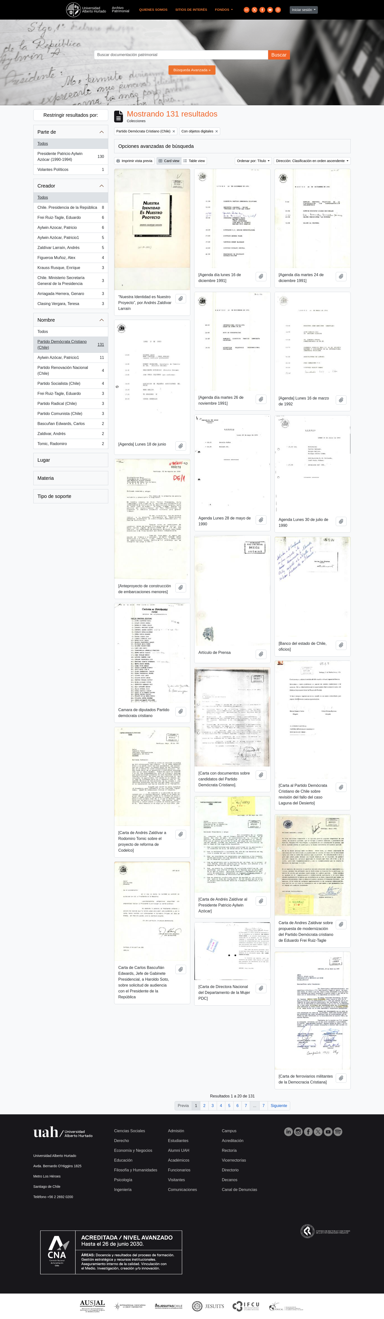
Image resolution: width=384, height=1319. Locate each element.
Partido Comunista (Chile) (70, 415)
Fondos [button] (222, 10)
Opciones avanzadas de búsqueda (156, 146)
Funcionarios (179, 1170)
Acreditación (232, 1141)
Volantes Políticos (70, 171)
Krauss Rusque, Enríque (70, 269)
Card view (169, 161)
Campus (229, 1131)
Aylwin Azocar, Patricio (70, 229)
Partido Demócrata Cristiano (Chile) (70, 345)
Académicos (178, 1160)
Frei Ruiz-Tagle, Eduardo (70, 219)
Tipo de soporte (54, 496)
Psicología (123, 1180)
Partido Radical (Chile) (70, 405)
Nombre (46, 320)
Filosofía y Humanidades (135, 1170)
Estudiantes (178, 1141)
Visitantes (176, 1180)
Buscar (279, 55)
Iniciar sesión (302, 10)
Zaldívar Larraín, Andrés (70, 249)
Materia (45, 478)
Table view (194, 161)
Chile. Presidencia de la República (70, 208)
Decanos (229, 1180)
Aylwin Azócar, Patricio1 (70, 239)
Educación (123, 1160)
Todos (42, 143)
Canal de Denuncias (239, 1190)
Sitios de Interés (191, 10)
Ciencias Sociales (129, 1131)
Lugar (43, 460)
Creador (46, 185)
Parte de (46, 132)
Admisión (176, 1131)
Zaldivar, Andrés (70, 435)
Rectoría (229, 1150)
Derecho (121, 1141)
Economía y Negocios (133, 1150)
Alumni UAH (178, 1150)
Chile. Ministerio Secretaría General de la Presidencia (70, 281)
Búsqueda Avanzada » (192, 70)
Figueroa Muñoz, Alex (70, 259)
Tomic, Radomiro (70, 445)
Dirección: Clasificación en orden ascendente (311, 161)
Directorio (230, 1170)
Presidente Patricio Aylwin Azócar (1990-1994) (70, 157)
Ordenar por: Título (252, 161)
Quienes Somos (153, 10)
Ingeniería (123, 1190)
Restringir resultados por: (70, 115)
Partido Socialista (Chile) (70, 385)
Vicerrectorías (234, 1160)
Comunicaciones (182, 1190)
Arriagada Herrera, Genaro (70, 295)
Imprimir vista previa (134, 161)
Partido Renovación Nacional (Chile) (70, 370)
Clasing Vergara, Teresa (70, 305)
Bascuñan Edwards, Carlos (70, 425)
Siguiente (279, 1106)
